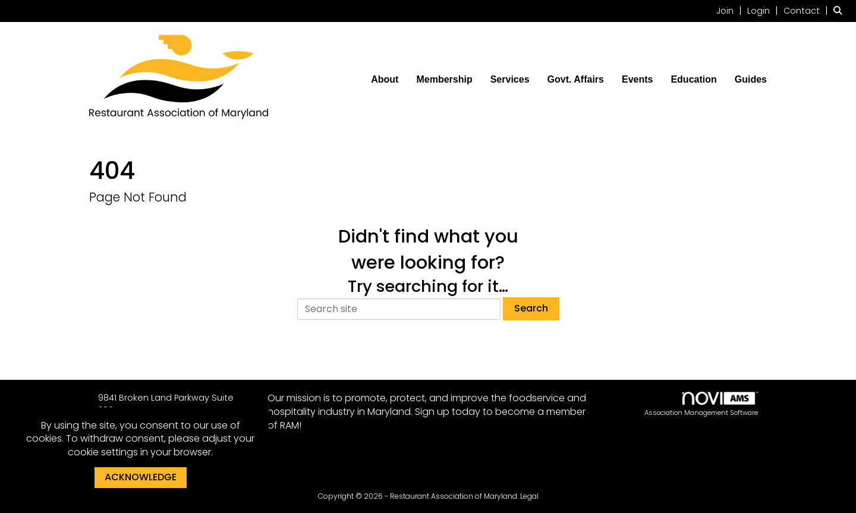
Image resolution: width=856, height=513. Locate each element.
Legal (529, 496)
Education (693, 79)
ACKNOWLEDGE (141, 477)
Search (531, 308)
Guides (751, 79)
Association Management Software (701, 404)
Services (510, 79)
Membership (444, 79)
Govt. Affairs (575, 79)
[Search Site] (840, 10)
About (384, 79)
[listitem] (730, 10)
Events (637, 79)
